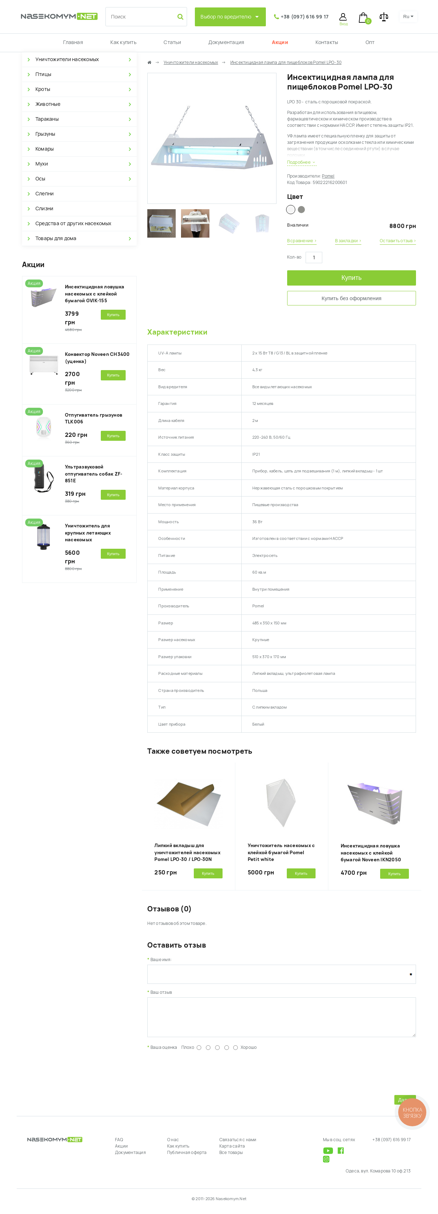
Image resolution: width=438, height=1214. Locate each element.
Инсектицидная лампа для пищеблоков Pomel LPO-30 (285, 62)
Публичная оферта (187, 1158)
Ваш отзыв (161, 992)
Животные (47, 104)
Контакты (327, 42)
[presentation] (201, 1077)
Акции (280, 42)
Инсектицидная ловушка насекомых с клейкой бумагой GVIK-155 (94, 294)
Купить (351, 277)
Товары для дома (56, 238)
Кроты (42, 89)
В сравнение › (302, 241)
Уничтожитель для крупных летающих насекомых (88, 533)
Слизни (44, 208)
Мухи (41, 164)
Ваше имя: (161, 960)
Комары (44, 149)
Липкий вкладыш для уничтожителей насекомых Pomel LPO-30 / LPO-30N (187, 852)
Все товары (231, 1158)
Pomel (328, 176)
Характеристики (177, 332)
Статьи (172, 42)
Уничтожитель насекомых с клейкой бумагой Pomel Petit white (281, 852)
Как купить (123, 42)
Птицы (43, 74)
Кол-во (294, 257)
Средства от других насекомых (73, 223)
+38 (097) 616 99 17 (305, 16)
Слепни (44, 193)
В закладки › (348, 241)
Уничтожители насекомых (67, 59)
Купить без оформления (352, 298)
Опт (370, 42)
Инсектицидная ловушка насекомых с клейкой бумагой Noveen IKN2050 (371, 853)
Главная (73, 42)
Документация (226, 42)
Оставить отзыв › (398, 241)
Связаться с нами (238, 1145)
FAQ (119, 1145)
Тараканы (47, 119)
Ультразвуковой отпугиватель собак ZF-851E (93, 474)
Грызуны (45, 134)
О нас (173, 1145)
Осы (40, 178)
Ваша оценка (163, 1053)
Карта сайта (232, 1151)
